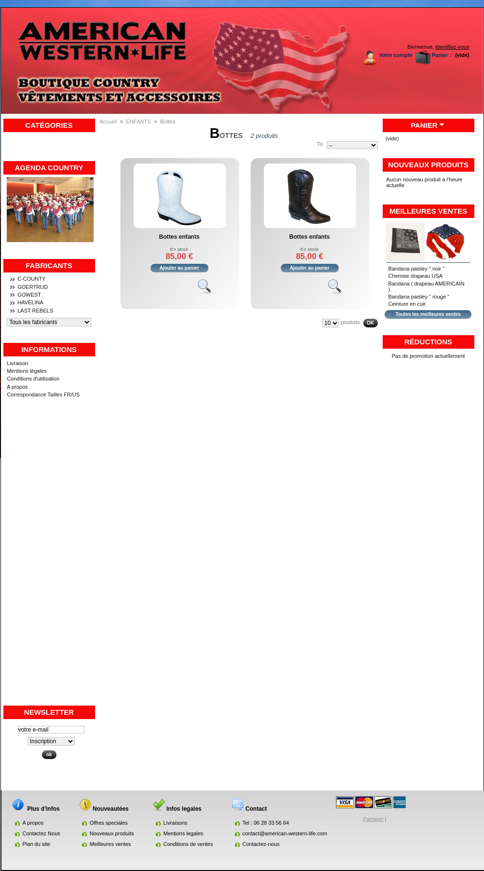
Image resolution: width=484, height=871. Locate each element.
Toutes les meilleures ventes (427, 314)
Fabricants (49, 265)
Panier (424, 125)
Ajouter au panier (179, 268)
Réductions (428, 342)
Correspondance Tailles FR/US (43, 394)
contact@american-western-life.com (284, 833)
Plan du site (36, 844)
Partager (373, 819)
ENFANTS (138, 121)
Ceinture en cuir (407, 304)
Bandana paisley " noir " (416, 269)
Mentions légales (27, 371)
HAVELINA (30, 302)
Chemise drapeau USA (415, 276)
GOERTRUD (32, 287)
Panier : (441, 55)
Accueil (108, 121)
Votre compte (395, 55)
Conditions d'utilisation (33, 378)
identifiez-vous (452, 47)
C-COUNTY (31, 279)
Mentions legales (184, 833)
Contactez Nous (41, 833)
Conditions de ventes (188, 844)
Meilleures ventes (428, 211)
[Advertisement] (49, 560)
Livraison (17, 363)
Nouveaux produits (428, 165)
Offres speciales (109, 823)
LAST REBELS (35, 310)
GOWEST (29, 295)
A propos (17, 387)
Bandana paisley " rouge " (418, 296)
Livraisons (176, 823)
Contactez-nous (260, 844)
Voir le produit (209, 290)
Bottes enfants (179, 236)
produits (350, 322)
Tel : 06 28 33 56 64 (265, 823)
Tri (319, 144)
